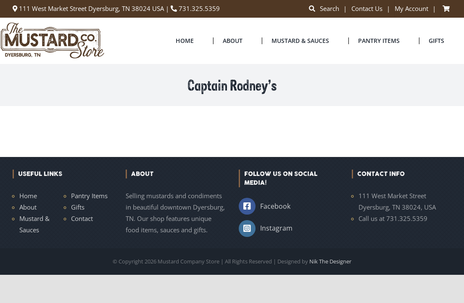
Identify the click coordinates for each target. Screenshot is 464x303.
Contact (82, 218)
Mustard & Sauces (34, 224)
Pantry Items (89, 195)
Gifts (77, 207)
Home (28, 195)
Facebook (275, 206)
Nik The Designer (330, 261)
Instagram (276, 228)
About (28, 207)
